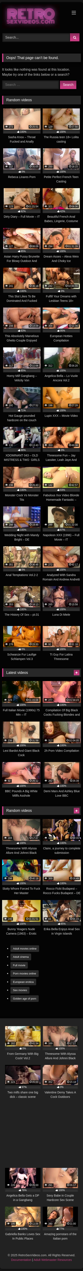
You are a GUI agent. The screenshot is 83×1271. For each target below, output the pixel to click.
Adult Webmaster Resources (53, 1260)
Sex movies (20, 990)
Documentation (21, 1260)
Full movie (19, 965)
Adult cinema (21, 956)
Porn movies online (24, 973)
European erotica (23, 982)
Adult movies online (25, 948)
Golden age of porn (24, 998)
